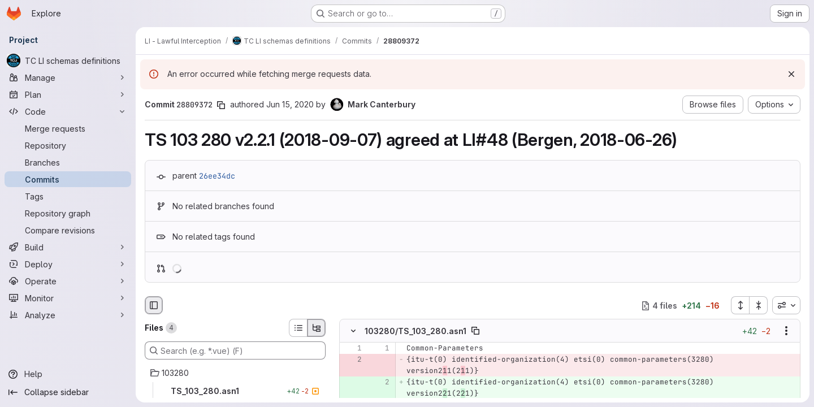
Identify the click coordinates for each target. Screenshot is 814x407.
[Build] (68, 247)
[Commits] (68, 179)
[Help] (68, 374)
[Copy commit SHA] (221, 105)
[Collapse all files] (759, 305)
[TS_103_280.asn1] (235, 391)
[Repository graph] (68, 213)
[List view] (298, 328)
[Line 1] (352, 348)
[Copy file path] (475, 331)
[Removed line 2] (352, 360)
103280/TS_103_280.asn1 (415, 331)
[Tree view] (317, 328)
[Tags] (68, 196)
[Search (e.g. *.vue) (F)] (235, 350)
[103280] (235, 373)
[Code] (68, 111)
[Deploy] (68, 264)
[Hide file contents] (353, 331)
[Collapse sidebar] (68, 392)
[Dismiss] (791, 74)
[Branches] (68, 162)
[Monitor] (68, 298)
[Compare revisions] (68, 230)
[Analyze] (68, 315)
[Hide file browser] (154, 305)
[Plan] (68, 94)
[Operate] (68, 281)
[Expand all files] (740, 305)
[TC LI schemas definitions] (68, 60)
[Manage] (68, 77)
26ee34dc (217, 176)
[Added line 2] (379, 382)
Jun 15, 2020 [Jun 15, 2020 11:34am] (290, 104)
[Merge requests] (68, 128)
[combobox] (786, 305)
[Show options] (786, 331)
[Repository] (68, 145)
